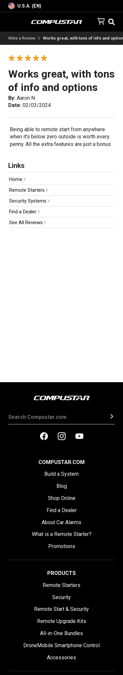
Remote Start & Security (61, 609)
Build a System (61, 474)
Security (61, 597)
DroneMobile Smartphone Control (61, 645)
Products (61, 573)
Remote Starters (28, 190)
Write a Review (21, 38)
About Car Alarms (61, 522)
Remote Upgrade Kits (61, 621)
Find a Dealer (24, 212)
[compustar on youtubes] (79, 436)
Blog (61, 486)
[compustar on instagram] (62, 436)
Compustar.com (61, 462)
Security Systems (29, 201)
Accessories (61, 657)
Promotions (61, 546)
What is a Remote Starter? (62, 534)
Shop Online (61, 498)
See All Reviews (27, 222)
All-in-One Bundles (61, 633)
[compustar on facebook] (44, 436)
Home (17, 179)
